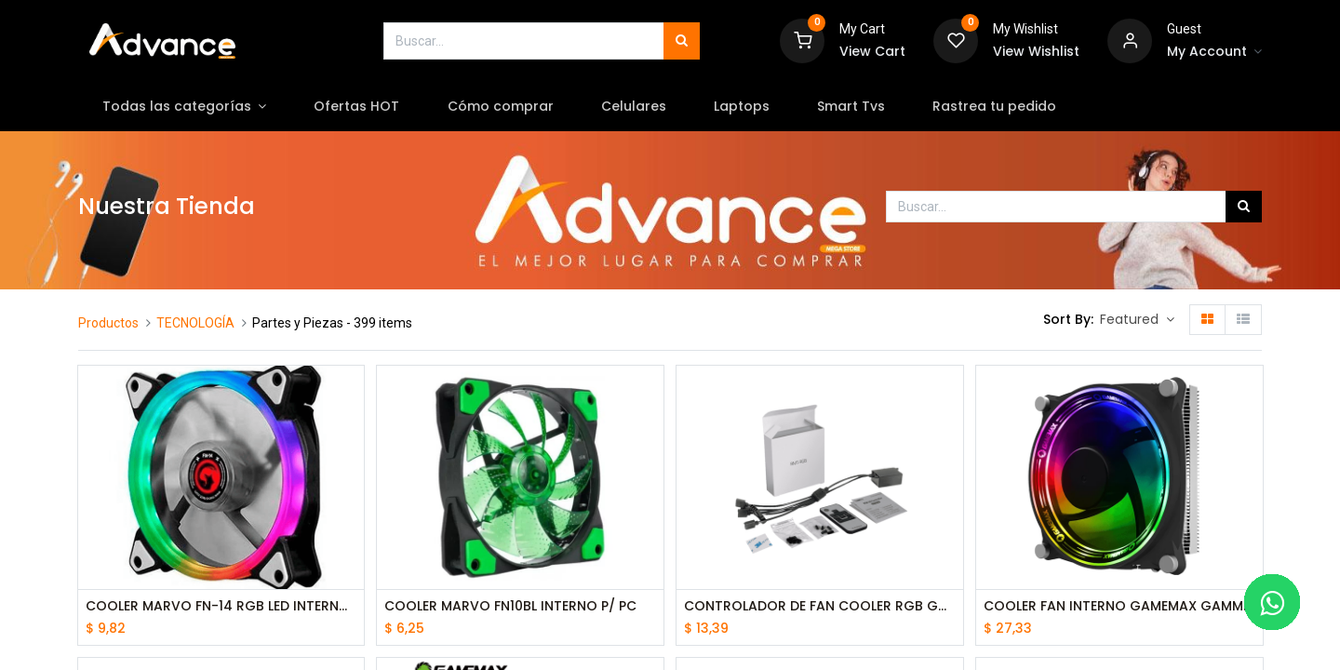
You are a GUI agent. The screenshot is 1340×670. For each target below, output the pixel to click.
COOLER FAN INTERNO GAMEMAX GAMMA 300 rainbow (1119, 606)
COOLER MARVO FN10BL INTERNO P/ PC (510, 606)
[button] (1137, 320)
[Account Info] (1214, 52)
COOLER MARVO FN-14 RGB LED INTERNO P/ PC (221, 606)
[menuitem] (356, 107)
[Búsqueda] (681, 41)
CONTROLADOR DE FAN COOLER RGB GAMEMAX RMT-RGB (820, 606)
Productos (108, 322)
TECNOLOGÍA (195, 322)
